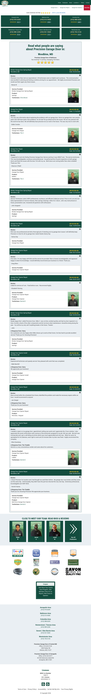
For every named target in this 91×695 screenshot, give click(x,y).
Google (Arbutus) (43, 684)
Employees (65, 2)
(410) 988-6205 (45, 621)
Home (59, 2)
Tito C (22, 133)
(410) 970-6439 (45, 609)
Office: (45, 646)
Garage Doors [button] (54, 8)
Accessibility (42, 689)
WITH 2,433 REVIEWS (58, 13)
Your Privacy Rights (67, 689)
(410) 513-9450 (45, 615)
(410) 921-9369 (45, 633)
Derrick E (23, 301)
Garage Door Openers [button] (77, 8)
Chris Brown (24, 97)
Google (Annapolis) (47, 684)
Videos (82, 2)
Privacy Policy (32, 689)
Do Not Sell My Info (53, 689)
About (70, 2)
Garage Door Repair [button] (65, 8)
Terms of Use (22, 689)
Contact (87, 2)
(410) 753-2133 (45, 639)
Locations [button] (76, 2)
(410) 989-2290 (45, 627)
